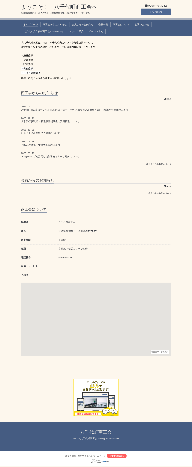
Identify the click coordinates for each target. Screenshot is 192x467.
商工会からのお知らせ (55, 25)
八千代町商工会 (96, 433)
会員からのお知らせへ (159, 194)
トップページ (31, 25)
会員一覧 (103, 25)
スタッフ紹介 (76, 32)
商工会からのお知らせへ (158, 165)
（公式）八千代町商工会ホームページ (44, 32)
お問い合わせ (156, 12)
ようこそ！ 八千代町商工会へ (59, 7)
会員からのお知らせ (82, 25)
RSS (167, 100)
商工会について (121, 25)
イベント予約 (96, 32)
